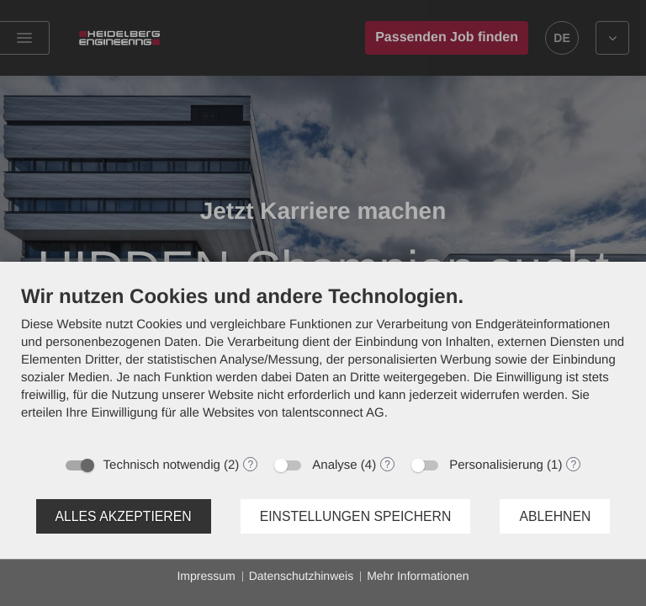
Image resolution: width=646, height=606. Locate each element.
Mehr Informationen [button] (418, 575)
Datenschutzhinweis (301, 575)
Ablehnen (554, 516)
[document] (323, 365)
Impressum (206, 575)
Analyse (334, 465)
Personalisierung (496, 465)
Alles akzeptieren (124, 516)
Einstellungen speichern (356, 516)
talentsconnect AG (333, 413)
